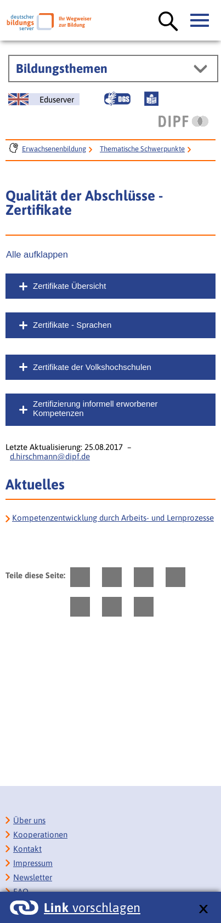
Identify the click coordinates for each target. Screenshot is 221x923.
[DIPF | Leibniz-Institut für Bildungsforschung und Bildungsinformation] (183, 121)
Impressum (33, 863)
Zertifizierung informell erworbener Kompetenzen (95, 408)
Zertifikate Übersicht (69, 285)
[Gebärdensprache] (117, 98)
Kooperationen (40, 834)
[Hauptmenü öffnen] (200, 20)
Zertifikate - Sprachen (72, 324)
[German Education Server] (44, 99)
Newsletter (32, 877)
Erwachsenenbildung (54, 149)
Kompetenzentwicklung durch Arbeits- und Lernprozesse (113, 517)
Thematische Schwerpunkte (142, 149)
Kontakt (27, 848)
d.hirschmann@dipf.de (50, 456)
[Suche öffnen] (168, 22)
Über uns (29, 820)
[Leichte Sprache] (151, 98)
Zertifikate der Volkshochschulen (92, 367)
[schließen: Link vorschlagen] (203, 909)
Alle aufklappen (37, 254)
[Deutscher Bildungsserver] (49, 21)
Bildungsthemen (61, 68)
